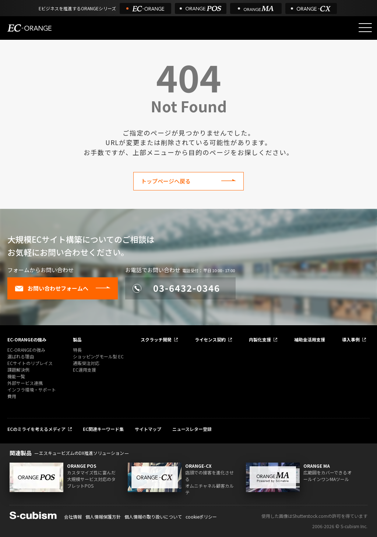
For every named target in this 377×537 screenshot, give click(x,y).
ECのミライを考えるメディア (36, 429)
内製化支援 (260, 339)
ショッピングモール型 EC (98, 356)
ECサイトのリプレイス (30, 363)
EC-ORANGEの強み (26, 339)
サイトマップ (148, 429)
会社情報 (73, 516)
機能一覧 (16, 376)
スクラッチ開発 (156, 339)
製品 (77, 339)
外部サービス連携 (25, 383)
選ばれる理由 (20, 356)
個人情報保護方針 (103, 516)
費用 (11, 396)
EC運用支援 (84, 369)
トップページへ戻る (166, 181)
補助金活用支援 (309, 339)
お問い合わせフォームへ (51, 288)
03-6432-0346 (176, 287)
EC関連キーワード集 (103, 429)
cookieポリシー (201, 516)
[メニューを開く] (365, 28)
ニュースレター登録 (192, 429)
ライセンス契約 (210, 339)
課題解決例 (18, 369)
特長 (77, 350)
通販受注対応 (86, 363)
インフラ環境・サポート (31, 389)
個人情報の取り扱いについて (153, 516)
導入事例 (351, 339)
